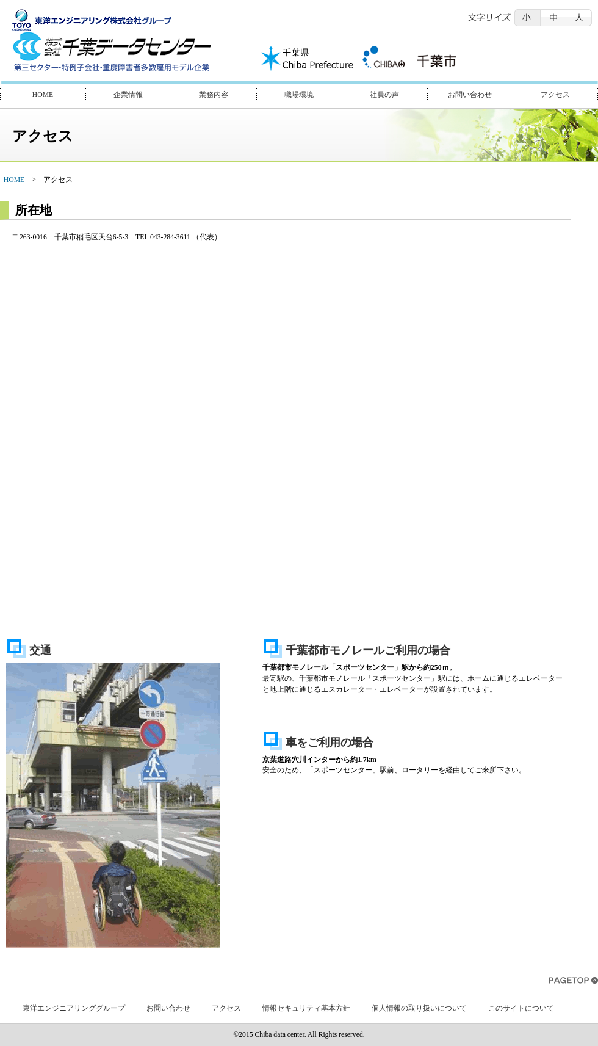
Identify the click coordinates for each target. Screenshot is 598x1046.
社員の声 (384, 95)
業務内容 (213, 95)
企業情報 (128, 95)
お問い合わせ (470, 95)
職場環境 (299, 95)
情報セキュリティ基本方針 (306, 1008)
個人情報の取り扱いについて (419, 1008)
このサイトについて (521, 1008)
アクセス (555, 95)
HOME (42, 95)
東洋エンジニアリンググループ (74, 1008)
